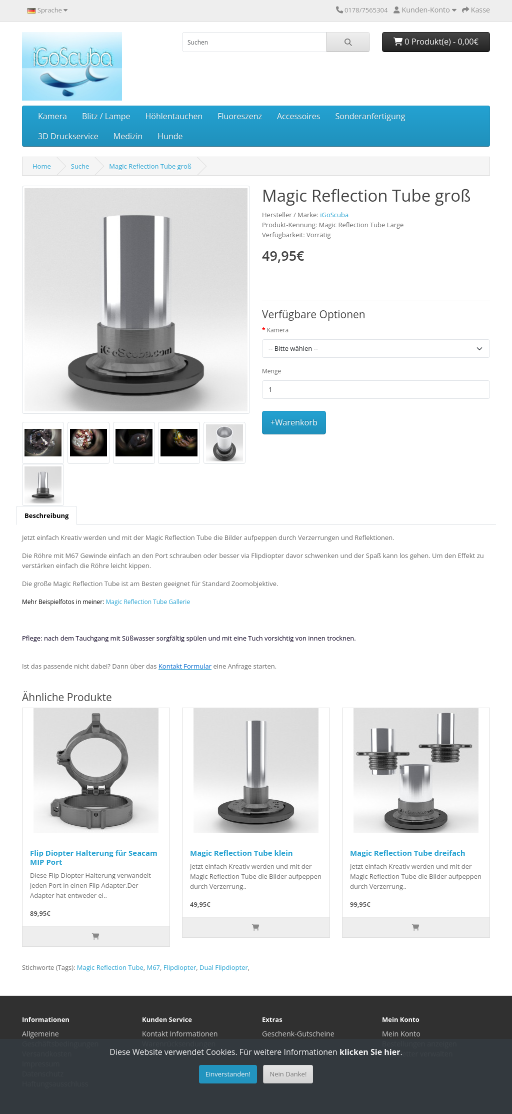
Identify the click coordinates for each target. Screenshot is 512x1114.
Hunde (170, 136)
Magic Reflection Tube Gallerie (148, 602)
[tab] (46, 515)
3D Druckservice (68, 136)
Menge (271, 371)
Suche (80, 166)
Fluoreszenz (240, 116)
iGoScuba (334, 214)
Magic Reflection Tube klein (241, 853)
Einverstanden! (228, 1073)
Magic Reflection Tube (110, 967)
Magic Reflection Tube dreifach (408, 853)
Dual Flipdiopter (224, 967)
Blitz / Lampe (106, 116)
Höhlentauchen (174, 116)
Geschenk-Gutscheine (298, 1033)
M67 (153, 967)
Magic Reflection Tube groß (150, 166)
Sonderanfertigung (370, 116)
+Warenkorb (294, 422)
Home (41, 166)
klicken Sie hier (370, 1051)
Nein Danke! (288, 1073)
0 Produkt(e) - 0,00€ (436, 41)
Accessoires (298, 116)
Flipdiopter (180, 967)
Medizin (128, 136)
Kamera (52, 116)
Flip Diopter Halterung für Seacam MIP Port (94, 857)
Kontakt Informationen (180, 1033)
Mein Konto (401, 1033)
